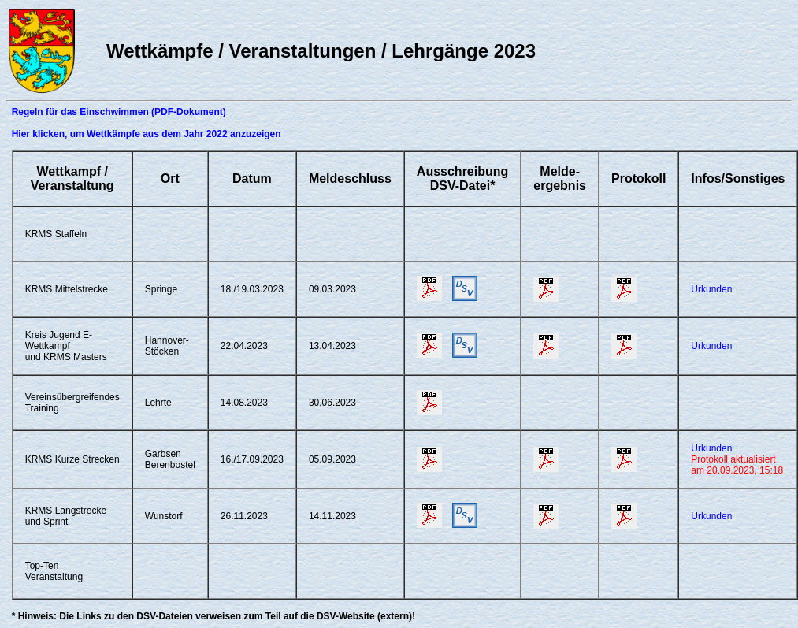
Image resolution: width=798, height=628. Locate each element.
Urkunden (711, 289)
